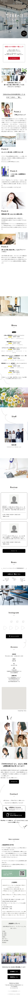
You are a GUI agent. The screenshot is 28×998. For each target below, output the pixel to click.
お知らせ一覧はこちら (14, 574)
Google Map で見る (22, 710)
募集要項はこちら (14, 977)
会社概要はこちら (14, 971)
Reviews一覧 (14, 550)
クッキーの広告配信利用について (14, 991)
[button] (14, 696)
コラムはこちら (14, 781)
